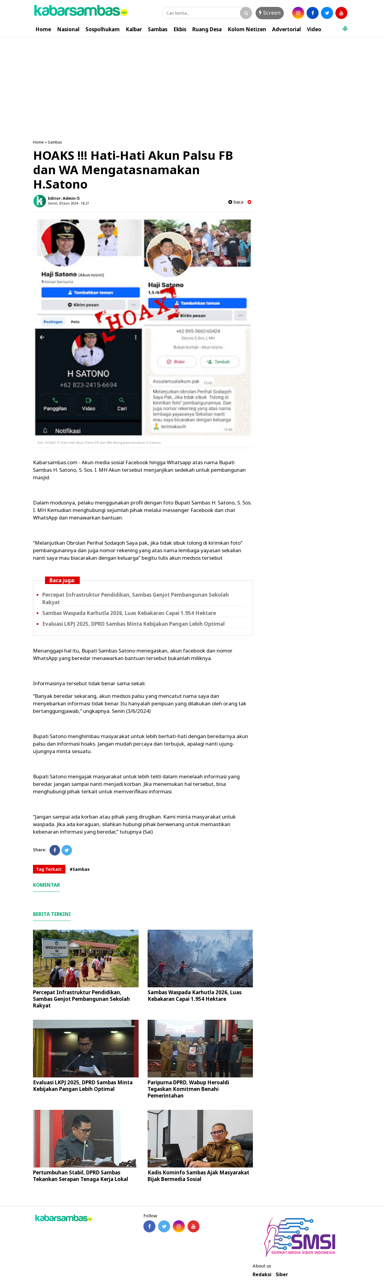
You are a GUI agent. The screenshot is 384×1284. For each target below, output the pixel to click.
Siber (282, 1274)
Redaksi (262, 1274)
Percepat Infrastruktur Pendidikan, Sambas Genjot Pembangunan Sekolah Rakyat (81, 999)
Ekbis (179, 29)
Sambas (157, 29)
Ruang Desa (207, 29)
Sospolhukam (103, 29)
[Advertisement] (192, 82)
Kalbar (134, 29)
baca (235, 201)
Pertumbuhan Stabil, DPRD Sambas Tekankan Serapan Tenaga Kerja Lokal (80, 1176)
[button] (345, 26)
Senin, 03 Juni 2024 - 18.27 (68, 203)
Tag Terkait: (49, 869)
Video (314, 29)
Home (43, 29)
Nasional (68, 29)
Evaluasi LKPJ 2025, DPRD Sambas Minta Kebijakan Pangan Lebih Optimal (133, 623)
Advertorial (286, 29)
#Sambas (80, 869)
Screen (269, 12)
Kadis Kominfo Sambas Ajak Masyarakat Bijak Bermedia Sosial (198, 1176)
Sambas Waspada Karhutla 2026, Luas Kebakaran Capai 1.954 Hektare (129, 613)
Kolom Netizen (247, 29)
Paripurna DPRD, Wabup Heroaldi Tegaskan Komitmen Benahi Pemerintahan (188, 1089)
